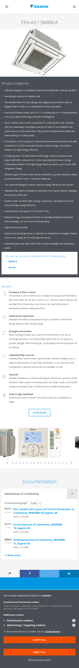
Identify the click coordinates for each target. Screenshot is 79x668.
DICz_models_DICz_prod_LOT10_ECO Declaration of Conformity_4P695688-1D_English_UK (43, 511)
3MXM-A (12, 261)
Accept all (39, 639)
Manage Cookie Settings (39, 659)
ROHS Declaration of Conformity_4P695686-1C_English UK (39, 541)
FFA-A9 (11, 267)
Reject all (39, 652)
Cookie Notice (52, 631)
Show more (39, 412)
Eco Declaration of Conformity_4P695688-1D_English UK (38, 526)
